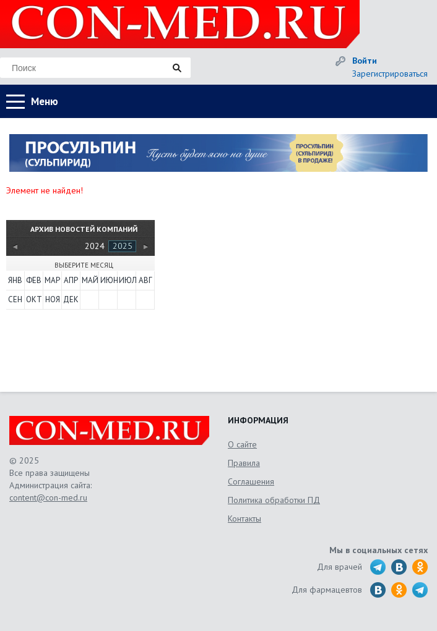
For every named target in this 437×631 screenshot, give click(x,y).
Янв (15, 280)
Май (90, 280)
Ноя (52, 299)
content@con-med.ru (48, 497)
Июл (127, 280)
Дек (71, 299)
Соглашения (251, 481)
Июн (108, 280)
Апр (71, 280)
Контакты (244, 518)
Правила (244, 462)
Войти (364, 60)
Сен (15, 299)
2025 (122, 246)
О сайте (242, 444)
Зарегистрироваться (390, 73)
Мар (52, 280)
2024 (95, 246)
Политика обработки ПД (274, 500)
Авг (145, 280)
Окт (34, 299)
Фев (33, 280)
